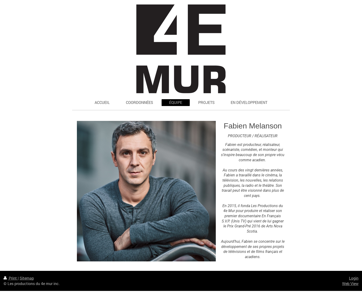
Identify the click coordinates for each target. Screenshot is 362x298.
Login (353, 278)
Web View (350, 283)
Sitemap (27, 278)
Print (11, 278)
